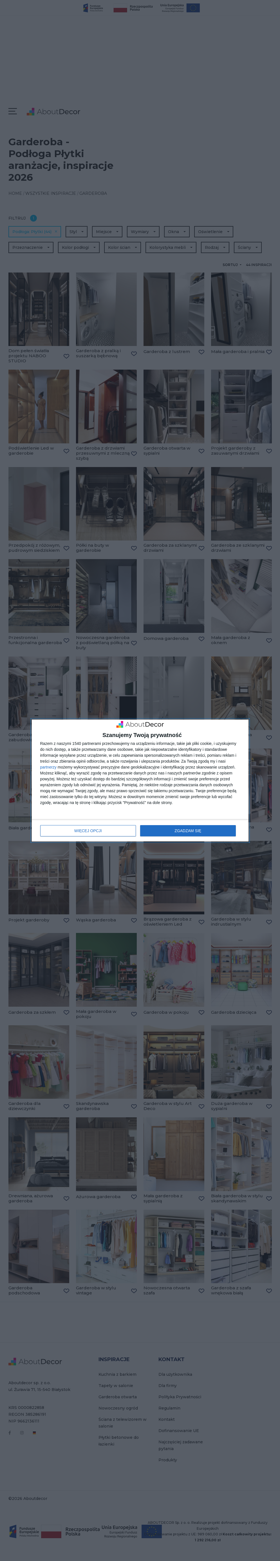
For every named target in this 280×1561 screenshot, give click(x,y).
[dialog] (140, 780)
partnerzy (48, 767)
